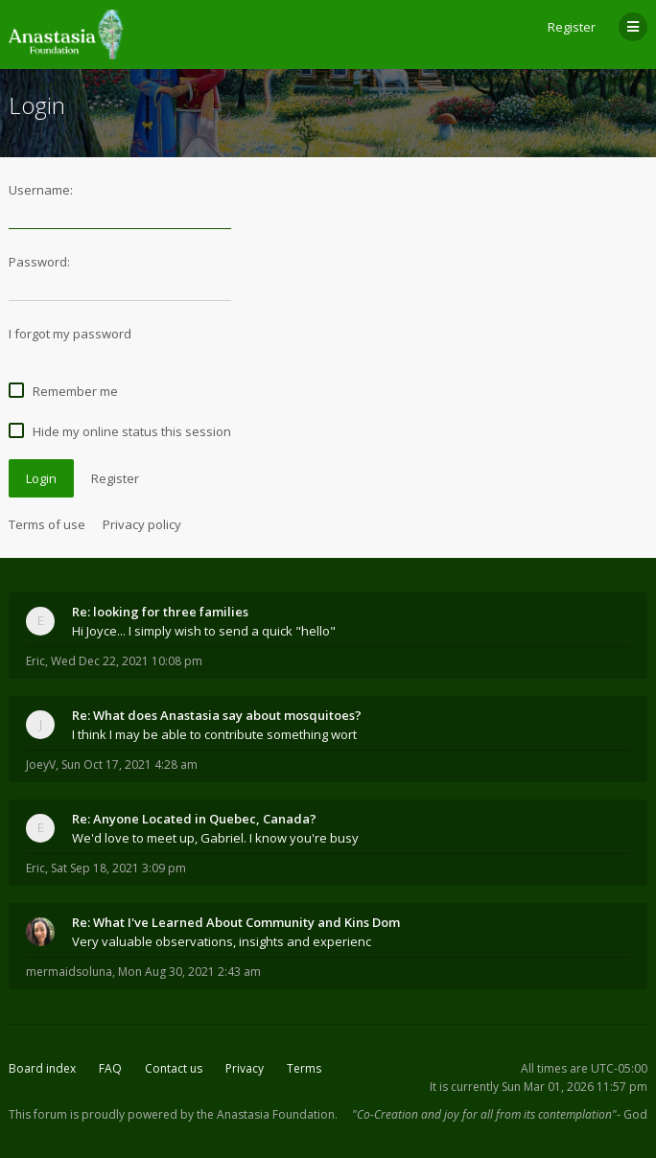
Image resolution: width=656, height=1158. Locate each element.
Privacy (244, 1068)
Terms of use (47, 524)
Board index (42, 1068)
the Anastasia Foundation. (267, 1114)
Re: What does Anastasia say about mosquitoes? (217, 715)
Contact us (173, 1068)
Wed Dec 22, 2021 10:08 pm (126, 661)
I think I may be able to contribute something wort (214, 734)
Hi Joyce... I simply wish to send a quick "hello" (204, 630)
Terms (304, 1068)
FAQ (110, 1068)
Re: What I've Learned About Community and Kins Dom (236, 922)
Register (572, 26)
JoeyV (41, 764)
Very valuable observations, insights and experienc (221, 941)
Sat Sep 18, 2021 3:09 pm (118, 868)
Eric (35, 661)
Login (41, 478)
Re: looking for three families (160, 611)
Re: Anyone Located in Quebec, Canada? (194, 818)
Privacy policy (142, 524)
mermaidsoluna (69, 971)
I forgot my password (70, 333)
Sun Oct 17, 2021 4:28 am (129, 764)
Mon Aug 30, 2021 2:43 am (189, 971)
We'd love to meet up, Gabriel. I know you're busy (215, 837)
